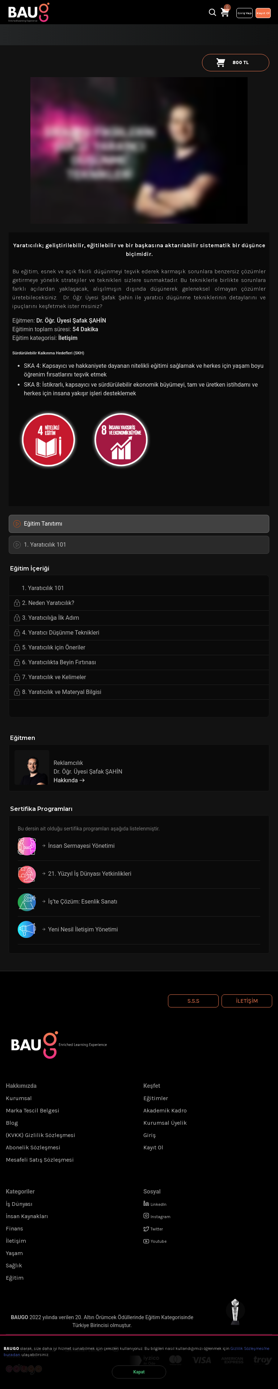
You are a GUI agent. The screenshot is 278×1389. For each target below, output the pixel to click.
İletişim (67, 337)
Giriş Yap (244, 13)
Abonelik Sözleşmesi (33, 1147)
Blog (12, 1122)
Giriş (149, 1135)
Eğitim (15, 1277)
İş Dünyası (19, 1203)
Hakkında (69, 780)
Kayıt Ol (263, 13)
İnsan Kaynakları (27, 1216)
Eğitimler (155, 1098)
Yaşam (14, 1253)
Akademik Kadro (165, 1110)
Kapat (138, 1372)
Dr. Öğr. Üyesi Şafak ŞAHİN (70, 320)
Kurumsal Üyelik (165, 1122)
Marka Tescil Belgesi (32, 1110)
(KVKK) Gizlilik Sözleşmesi (40, 1135)
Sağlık (14, 1265)
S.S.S (193, 1000)
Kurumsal (19, 1098)
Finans (14, 1228)
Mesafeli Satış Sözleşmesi (40, 1159)
